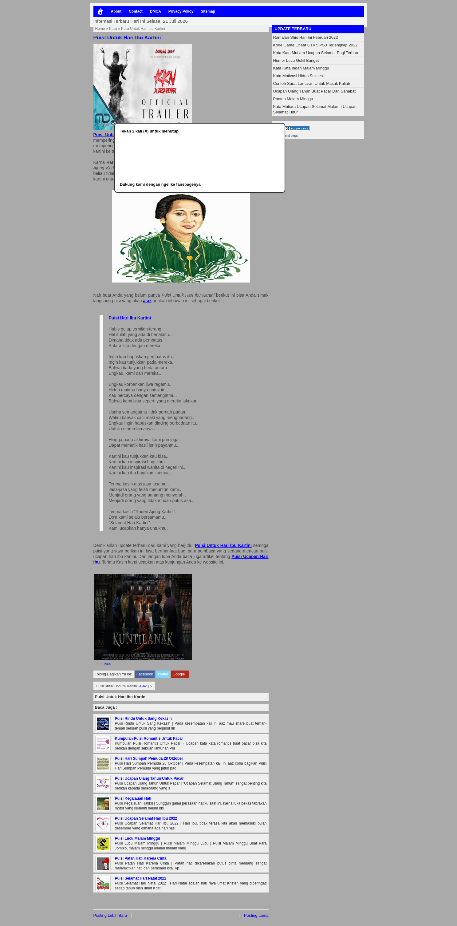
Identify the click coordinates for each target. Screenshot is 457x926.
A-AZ (143, 686)
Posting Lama (256, 915)
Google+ (180, 674)
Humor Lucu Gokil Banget (296, 60)
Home (100, 28)
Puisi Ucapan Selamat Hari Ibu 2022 (146, 818)
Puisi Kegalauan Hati (133, 798)
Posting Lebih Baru (110, 915)
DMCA (155, 11)
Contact (136, 11)
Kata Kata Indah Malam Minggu (301, 68)
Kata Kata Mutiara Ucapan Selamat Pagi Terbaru (316, 52)
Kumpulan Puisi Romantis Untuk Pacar (149, 738)
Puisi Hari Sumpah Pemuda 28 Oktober (149, 758)
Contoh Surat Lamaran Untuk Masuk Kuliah (311, 83)
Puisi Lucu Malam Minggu (137, 838)
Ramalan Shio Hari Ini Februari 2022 (305, 37)
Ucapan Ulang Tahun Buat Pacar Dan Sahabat (314, 91)
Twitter (162, 674)
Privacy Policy (180, 11)
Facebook (144, 674)
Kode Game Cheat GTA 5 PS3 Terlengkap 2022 (315, 45)
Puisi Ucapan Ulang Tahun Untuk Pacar (149, 778)
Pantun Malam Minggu (293, 99)
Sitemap (208, 11)
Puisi (113, 28)
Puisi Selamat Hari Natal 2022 (140, 878)
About (116, 11)
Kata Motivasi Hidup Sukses (298, 75)
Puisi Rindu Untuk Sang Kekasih (143, 718)
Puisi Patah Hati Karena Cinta (141, 858)
